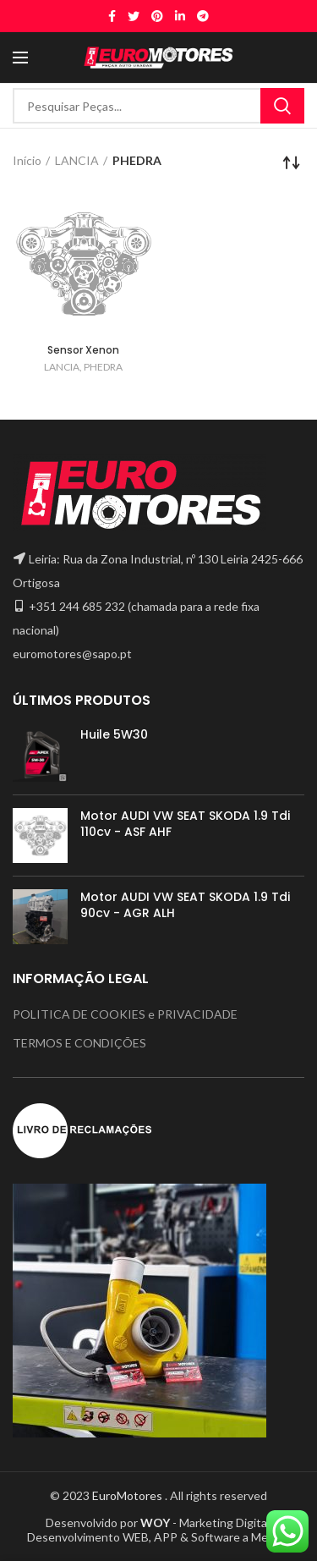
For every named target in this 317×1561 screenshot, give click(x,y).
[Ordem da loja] (291, 162)
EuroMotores (128, 1495)
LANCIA (77, 160)
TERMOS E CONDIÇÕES (79, 1043)
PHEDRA (103, 366)
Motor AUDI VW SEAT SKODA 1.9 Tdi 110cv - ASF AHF (185, 823)
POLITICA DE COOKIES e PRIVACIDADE (125, 1014)
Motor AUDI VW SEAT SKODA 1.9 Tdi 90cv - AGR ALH (185, 904)
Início (27, 160)
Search (282, 106)
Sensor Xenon (83, 350)
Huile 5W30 (114, 734)
